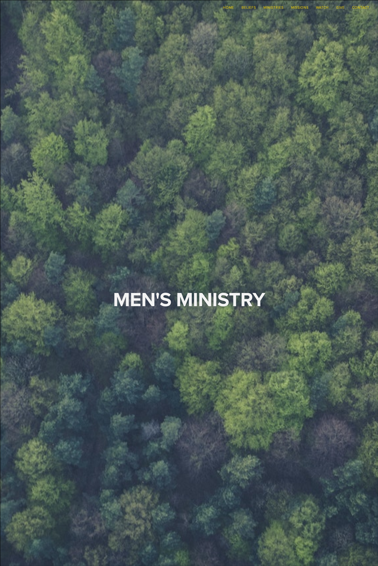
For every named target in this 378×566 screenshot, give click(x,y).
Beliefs (249, 7)
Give (340, 7)
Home (228, 7)
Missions (300, 7)
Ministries (273, 7)
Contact (360, 7)
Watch (322, 7)
